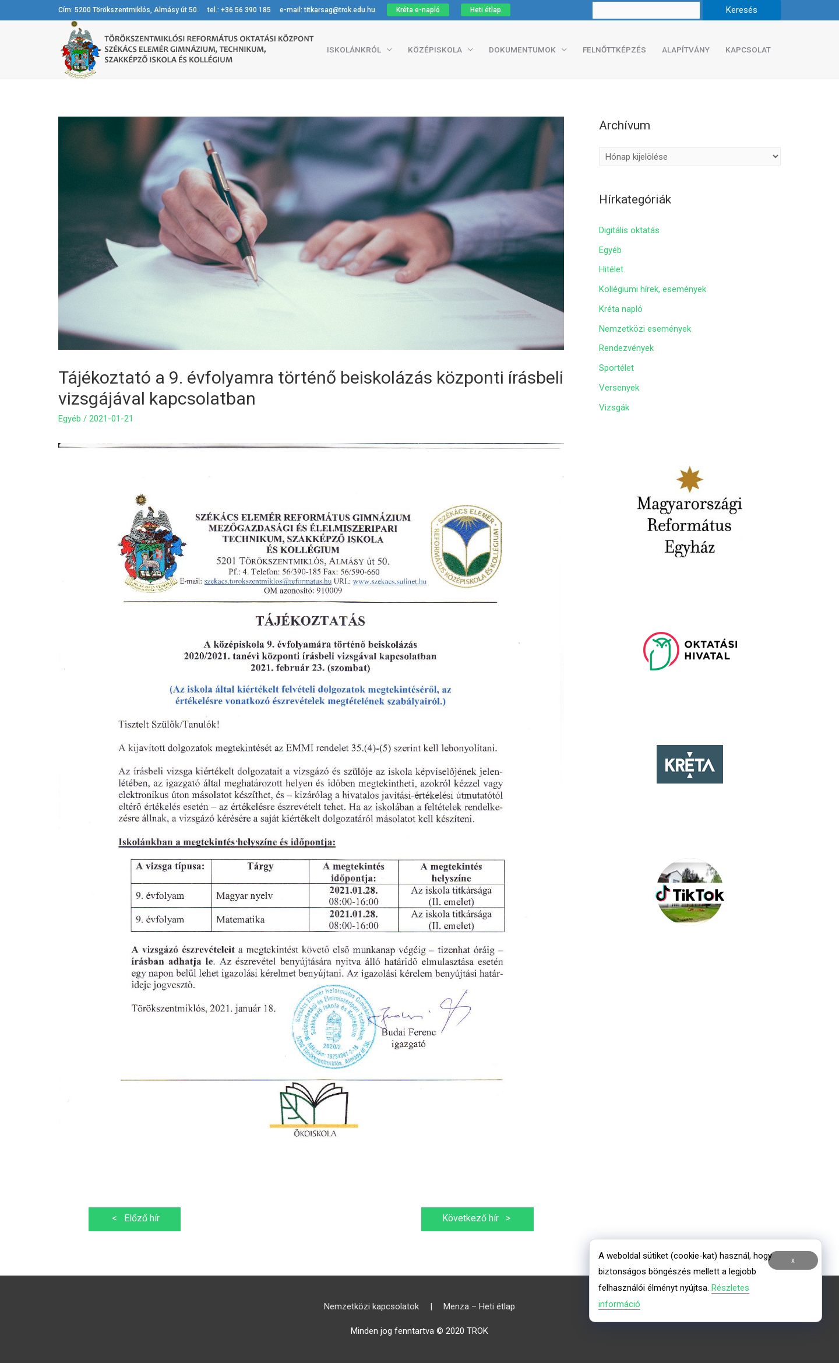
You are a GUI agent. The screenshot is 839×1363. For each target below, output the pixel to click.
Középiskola (435, 49)
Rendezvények (626, 348)
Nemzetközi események (645, 329)
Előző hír (134, 1218)
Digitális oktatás (629, 230)
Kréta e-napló (418, 10)
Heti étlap (485, 10)
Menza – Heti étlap (479, 1306)
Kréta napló (621, 309)
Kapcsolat (748, 49)
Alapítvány (686, 49)
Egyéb (69, 418)
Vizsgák (614, 407)
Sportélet (616, 368)
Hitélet (611, 269)
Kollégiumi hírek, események (652, 289)
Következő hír (477, 1218)
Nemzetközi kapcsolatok (371, 1306)
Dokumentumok (522, 49)
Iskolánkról (354, 49)
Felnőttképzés (614, 49)
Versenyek (619, 387)
